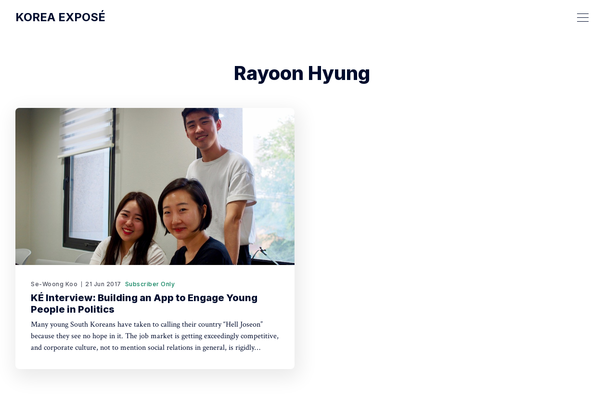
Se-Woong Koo (54, 284)
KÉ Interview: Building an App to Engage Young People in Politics (144, 303)
